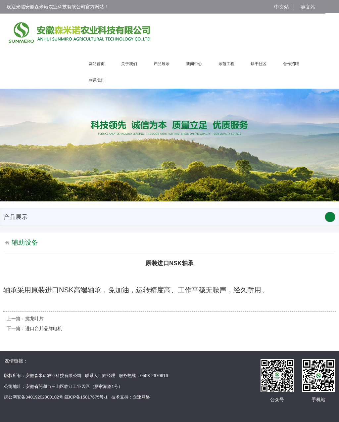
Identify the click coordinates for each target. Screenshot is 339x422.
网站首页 (97, 64)
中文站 (281, 7)
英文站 (308, 7)
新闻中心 (194, 64)
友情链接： (16, 360)
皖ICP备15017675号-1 (86, 397)
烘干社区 (258, 64)
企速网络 (141, 397)
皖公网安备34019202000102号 (33, 397)
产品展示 (162, 64)
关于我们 (129, 64)
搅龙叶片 (34, 318)
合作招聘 (291, 64)
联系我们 (97, 80)
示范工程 (226, 64)
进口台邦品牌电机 (43, 328)
